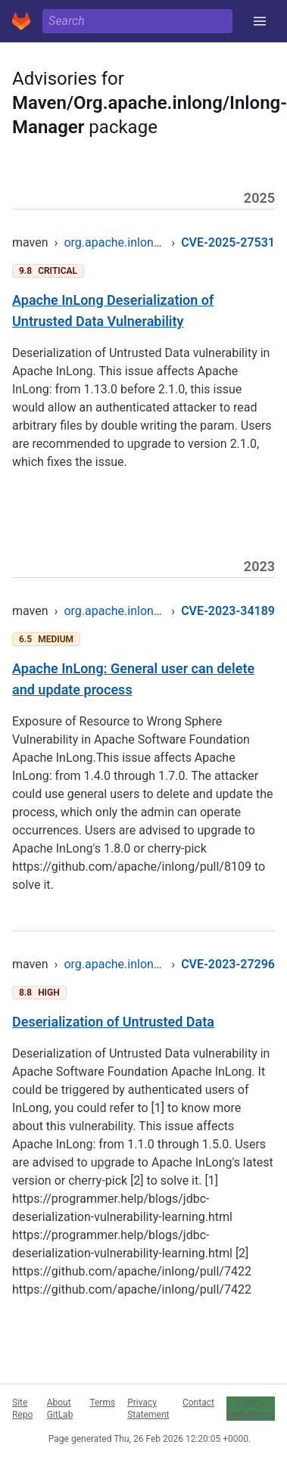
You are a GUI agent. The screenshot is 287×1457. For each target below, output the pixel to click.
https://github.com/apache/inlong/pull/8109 (131, 866)
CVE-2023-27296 (228, 964)
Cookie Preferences (250, 1408)
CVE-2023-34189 (228, 611)
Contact (198, 1402)
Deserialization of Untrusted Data (113, 1022)
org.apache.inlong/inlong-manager (156, 242)
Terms (102, 1402)
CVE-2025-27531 (228, 242)
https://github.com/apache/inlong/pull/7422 (131, 1271)
